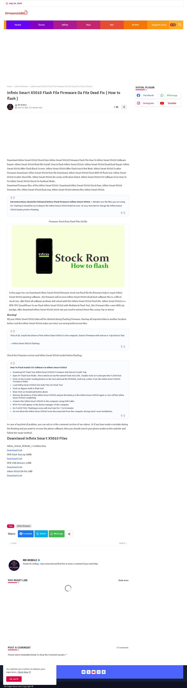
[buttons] (84, 672)
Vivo (88, 24)
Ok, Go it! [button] (13, 679)
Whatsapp (58, 533)
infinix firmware (21, 86)
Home (18, 24)
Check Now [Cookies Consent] (23, 672)
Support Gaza (159, 24)
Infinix (65, 24)
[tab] (18, 24)
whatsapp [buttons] (172, 95)
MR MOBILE (30, 560)
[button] (173, 24)
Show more (123, 580)
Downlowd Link (14, 450)
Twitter (43, 533)
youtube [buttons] (172, 103)
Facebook (27, 533)
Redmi (135, 24)
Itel (112, 24)
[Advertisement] (93, 55)
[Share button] (69, 533)
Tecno (41, 24)
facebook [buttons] (148, 95)
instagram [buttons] (148, 103)
